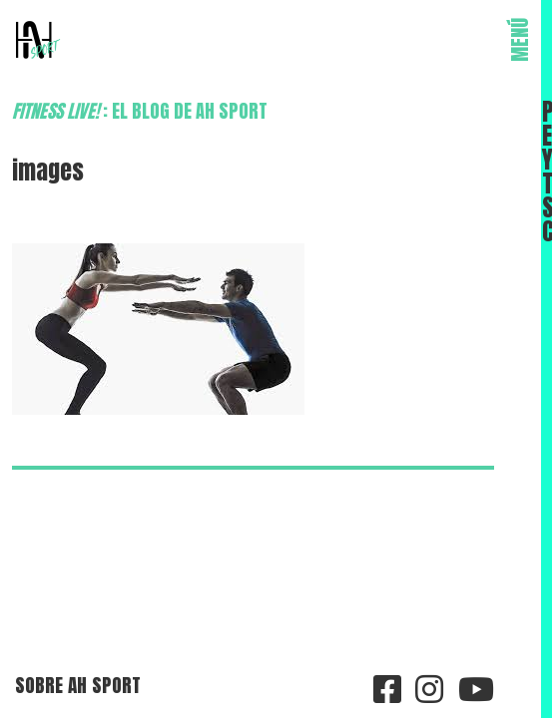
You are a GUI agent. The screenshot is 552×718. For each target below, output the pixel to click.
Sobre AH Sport (78, 684)
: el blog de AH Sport (140, 111)
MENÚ (520, 40)
